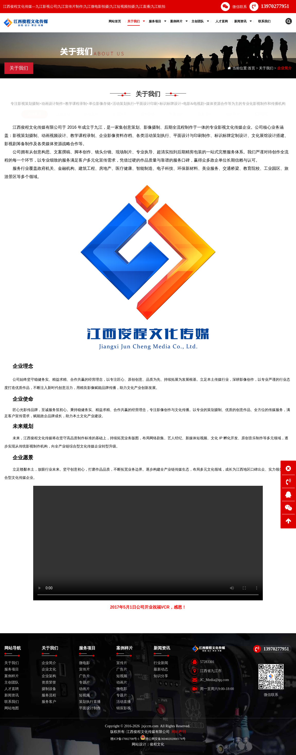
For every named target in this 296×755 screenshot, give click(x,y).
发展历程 (261, 114)
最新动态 (161, 669)
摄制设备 (148, 114)
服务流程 (204, 114)
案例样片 (11, 676)
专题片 (84, 682)
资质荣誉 (119, 114)
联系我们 (11, 702)
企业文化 (63, 114)
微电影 (84, 663)
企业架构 (91, 114)
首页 (251, 68)
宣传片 (84, 669)
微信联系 (234, 6)
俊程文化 (157, 744)
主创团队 (11, 682)
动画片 (84, 689)
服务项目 (11, 669)
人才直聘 (11, 689)
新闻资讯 (11, 695)
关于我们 (266, 68)
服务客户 (233, 114)
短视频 (84, 695)
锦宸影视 (123, 708)
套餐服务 (176, 114)
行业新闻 (161, 663)
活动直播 (123, 702)
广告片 (84, 676)
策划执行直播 (90, 702)
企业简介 (284, 68)
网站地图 (11, 708)
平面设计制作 (90, 708)
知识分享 (161, 676)
